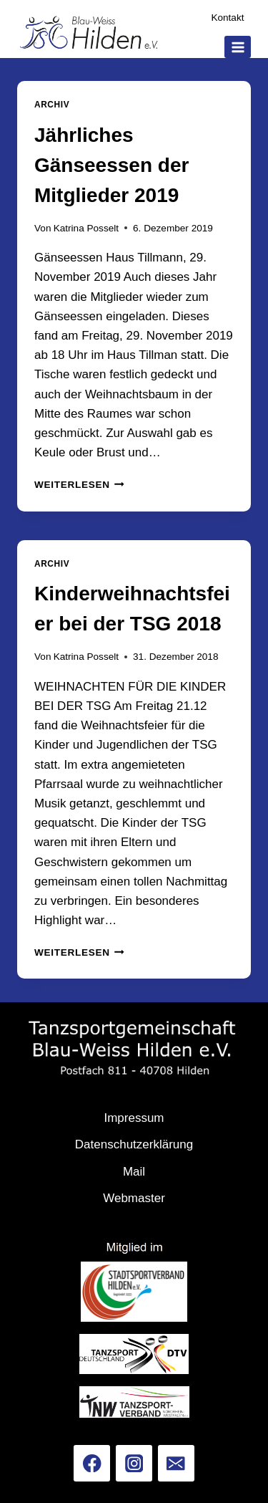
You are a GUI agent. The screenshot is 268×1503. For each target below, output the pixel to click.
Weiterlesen (79, 484)
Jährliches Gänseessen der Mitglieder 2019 (111, 165)
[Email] (176, 1463)
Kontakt (227, 17)
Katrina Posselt (86, 228)
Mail (134, 1171)
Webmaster (134, 1198)
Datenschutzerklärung (134, 1144)
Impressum (134, 1118)
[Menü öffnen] (237, 47)
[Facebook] (92, 1463)
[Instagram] (134, 1463)
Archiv (51, 105)
